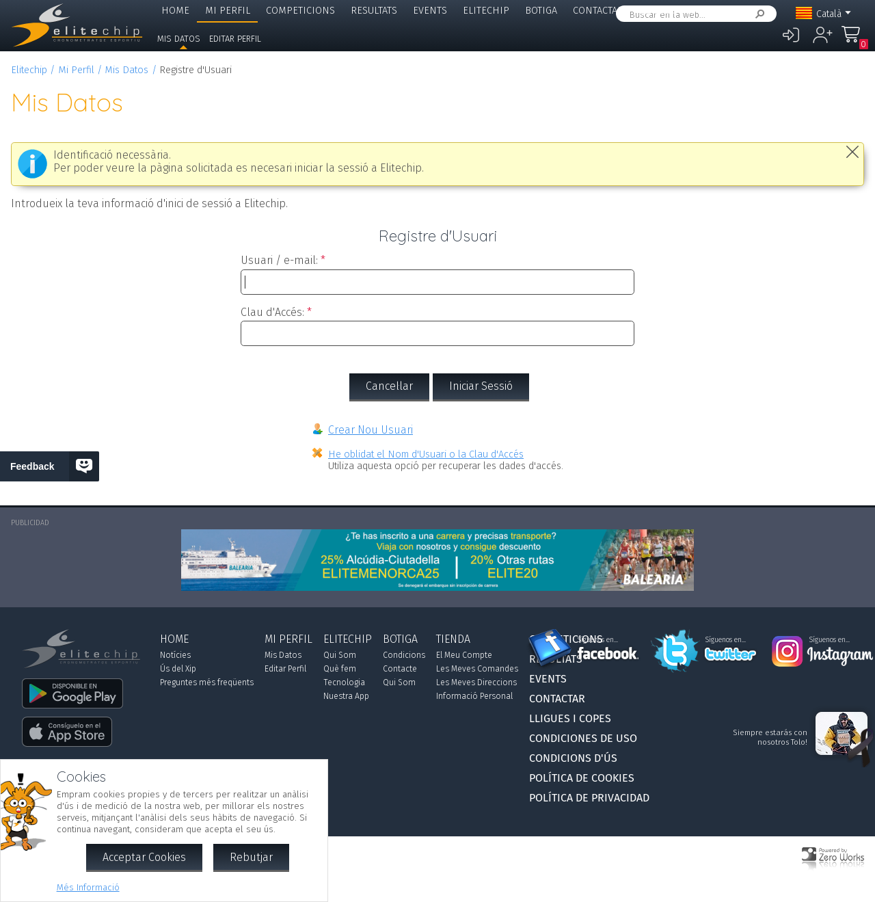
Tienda (453, 639)
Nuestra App (346, 696)
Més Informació (88, 887)
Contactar (598, 10)
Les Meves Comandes (477, 669)
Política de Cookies (581, 777)
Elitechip (486, 10)
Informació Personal (474, 696)
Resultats (374, 10)
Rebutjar (251, 857)
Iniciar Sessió (481, 386)
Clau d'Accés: (272, 312)
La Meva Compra (854, 40)
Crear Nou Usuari (370, 429)
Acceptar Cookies (144, 857)
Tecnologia (344, 682)
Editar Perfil (235, 39)
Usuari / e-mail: (279, 260)
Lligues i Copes (676, 10)
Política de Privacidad (589, 797)
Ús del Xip (178, 669)
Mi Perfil (227, 10)
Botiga (541, 10)
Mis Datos (178, 39)
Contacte (400, 669)
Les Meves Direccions (476, 682)
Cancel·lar (389, 386)
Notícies (175, 655)
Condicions (404, 655)
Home (175, 10)
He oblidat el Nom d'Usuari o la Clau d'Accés (426, 454)
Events (430, 10)
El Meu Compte (464, 655)
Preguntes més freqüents (207, 682)
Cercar (757, 14)
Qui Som (339, 655)
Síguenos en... (598, 640)
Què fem (339, 669)
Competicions (300, 10)
